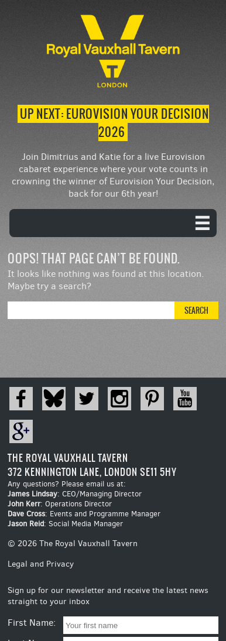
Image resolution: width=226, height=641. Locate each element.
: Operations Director (60, 504)
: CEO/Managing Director (75, 494)
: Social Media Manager (65, 524)
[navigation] (113, 223)
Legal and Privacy (41, 564)
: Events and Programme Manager (84, 514)
